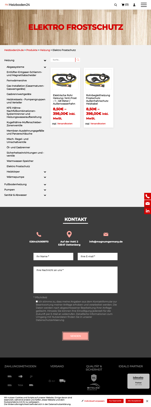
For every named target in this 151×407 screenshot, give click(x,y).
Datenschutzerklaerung (50, 320)
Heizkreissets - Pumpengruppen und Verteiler (26, 101)
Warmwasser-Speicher (20, 161)
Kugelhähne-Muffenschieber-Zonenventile (24, 124)
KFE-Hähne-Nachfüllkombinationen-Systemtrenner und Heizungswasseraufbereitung (24, 112)
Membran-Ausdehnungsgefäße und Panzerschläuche (25, 132)
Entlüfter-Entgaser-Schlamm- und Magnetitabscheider (24, 74)
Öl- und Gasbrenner (18, 147)
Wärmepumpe (15, 177)
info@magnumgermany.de (106, 237)
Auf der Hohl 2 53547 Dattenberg (69, 238)
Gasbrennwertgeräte (19, 94)
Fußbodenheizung (15, 184)
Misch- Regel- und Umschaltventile (17, 141)
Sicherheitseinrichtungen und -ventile (25, 154)
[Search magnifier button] (78, 60)
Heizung (9, 60)
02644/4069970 (39, 237)
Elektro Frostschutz (18, 166)
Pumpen (9, 189)
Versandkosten (64, 123)
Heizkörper (13, 171)
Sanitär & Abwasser (15, 195)
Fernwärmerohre (17, 80)
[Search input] (64, 60)
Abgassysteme (15, 67)
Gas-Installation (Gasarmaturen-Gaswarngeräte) (25, 87)
